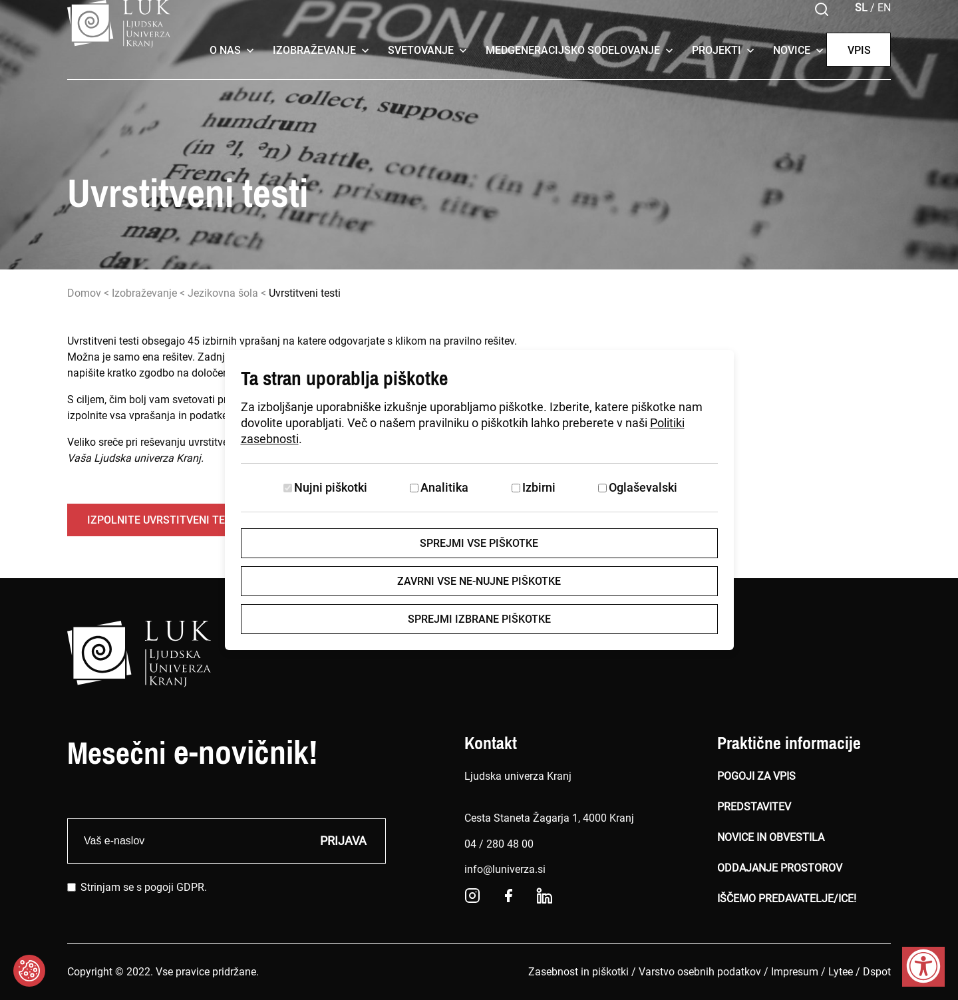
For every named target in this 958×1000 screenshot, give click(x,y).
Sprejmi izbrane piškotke (479, 619)
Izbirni (539, 487)
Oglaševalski (643, 487)
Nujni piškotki (330, 487)
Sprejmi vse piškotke (479, 543)
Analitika (444, 487)
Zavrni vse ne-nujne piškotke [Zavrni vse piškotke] (479, 581)
